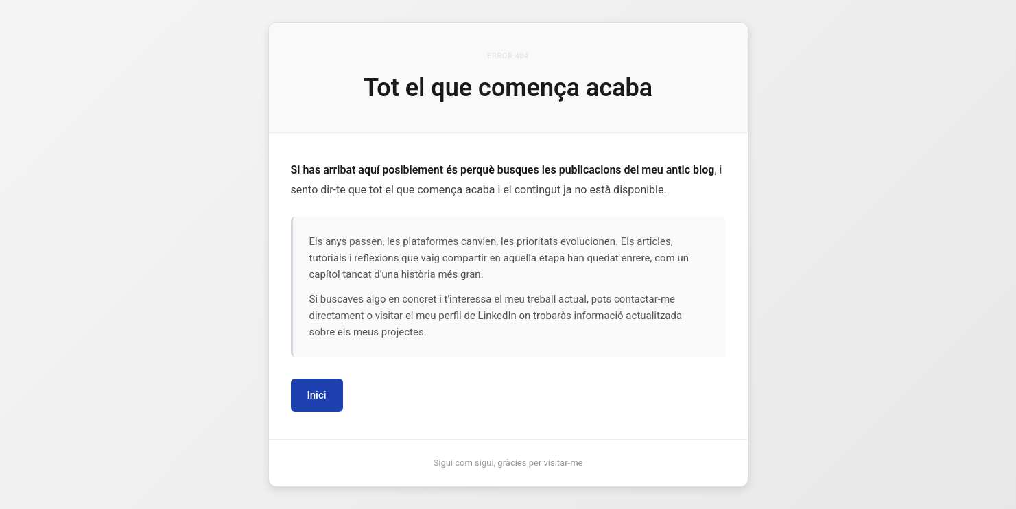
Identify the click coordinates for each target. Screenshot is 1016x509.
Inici (317, 395)
